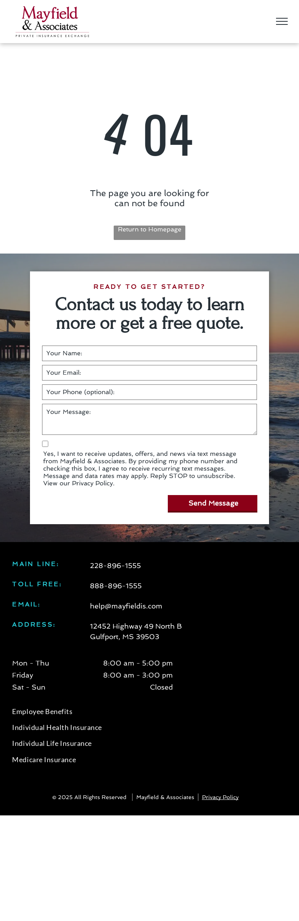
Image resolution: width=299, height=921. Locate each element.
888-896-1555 (116, 586)
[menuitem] (149, 713)
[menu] (282, 21)
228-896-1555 (115, 565)
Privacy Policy (220, 797)
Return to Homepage (149, 229)
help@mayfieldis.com (126, 606)
